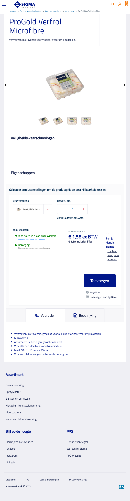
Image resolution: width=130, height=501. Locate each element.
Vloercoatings (13, 412)
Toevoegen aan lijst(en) (101, 297)
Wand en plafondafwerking (21, 419)
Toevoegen (99, 281)
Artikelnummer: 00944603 (70, 218)
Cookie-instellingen (49, 479)
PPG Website (74, 456)
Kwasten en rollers (53, 11)
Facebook (11, 449)
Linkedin (11, 462)
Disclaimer (11, 479)
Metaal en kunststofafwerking (23, 405)
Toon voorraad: (21, 230)
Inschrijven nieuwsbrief (19, 442)
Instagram (11, 456)
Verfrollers (69, 11)
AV (28, 479)
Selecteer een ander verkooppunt (31, 239)
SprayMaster (13, 392)
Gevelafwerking (15, 385)
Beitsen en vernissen (18, 399)
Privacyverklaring (77, 479)
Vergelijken (93, 292)
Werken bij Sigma (77, 449)
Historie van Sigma (78, 442)
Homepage (11, 11)
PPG (23, 486)
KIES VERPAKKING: (21, 201)
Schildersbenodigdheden (30, 11)
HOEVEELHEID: (64, 201)
